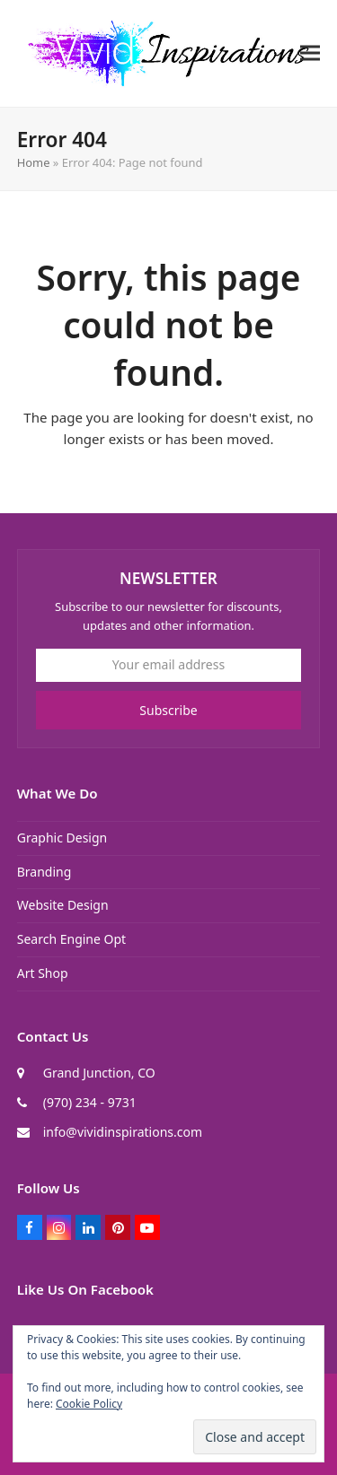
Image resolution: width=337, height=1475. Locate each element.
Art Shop (42, 973)
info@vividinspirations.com (122, 1131)
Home (33, 162)
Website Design (63, 904)
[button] (310, 53)
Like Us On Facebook (85, 1289)
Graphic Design (62, 837)
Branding (44, 871)
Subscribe (168, 710)
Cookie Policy (89, 1403)
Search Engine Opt (71, 938)
